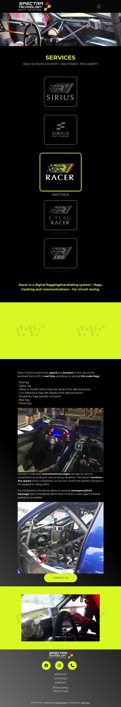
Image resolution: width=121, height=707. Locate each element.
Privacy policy (60, 687)
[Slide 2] (63, 637)
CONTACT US (60, 577)
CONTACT (60, 682)
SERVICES (60, 674)
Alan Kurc (85, 703)
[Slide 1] (57, 637)
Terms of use (60, 691)
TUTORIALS (60, 678)
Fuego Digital (61, 703)
